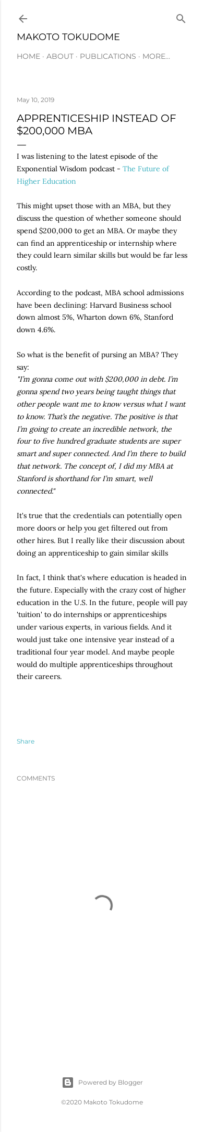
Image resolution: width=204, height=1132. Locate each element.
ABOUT (60, 56)
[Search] (181, 16)
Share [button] (25, 741)
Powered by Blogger (102, 1082)
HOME (28, 56)
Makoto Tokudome (68, 37)
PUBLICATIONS (108, 56)
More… (156, 56)
